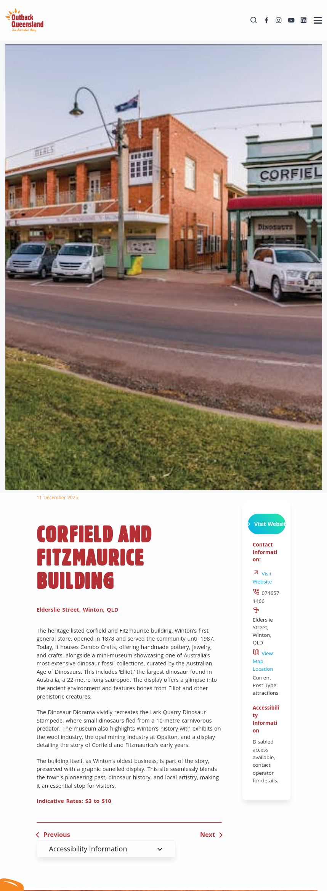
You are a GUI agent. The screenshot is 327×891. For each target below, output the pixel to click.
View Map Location (263, 661)
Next (207, 834)
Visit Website (266, 524)
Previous (56, 834)
